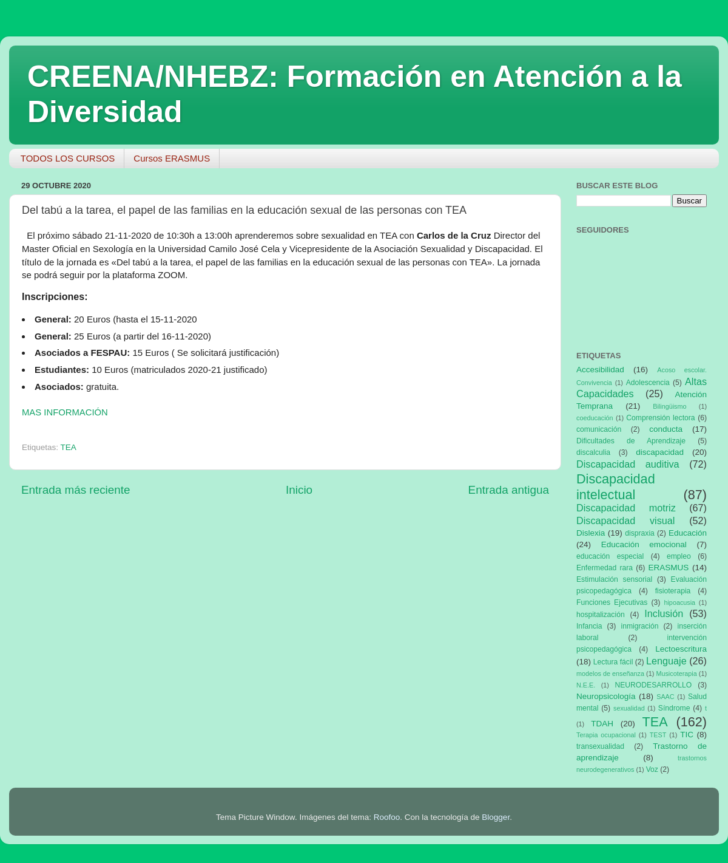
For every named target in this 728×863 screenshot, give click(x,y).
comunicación (598, 429)
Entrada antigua (508, 489)
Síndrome (674, 708)
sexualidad (629, 708)
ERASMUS (669, 567)
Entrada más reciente (75, 489)
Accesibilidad (600, 369)
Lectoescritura (681, 648)
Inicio (299, 489)
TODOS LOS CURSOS (68, 158)
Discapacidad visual (625, 520)
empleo (679, 556)
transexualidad (600, 746)
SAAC (665, 696)
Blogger (496, 817)
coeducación (594, 417)
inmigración (639, 626)
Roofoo (387, 817)
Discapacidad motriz (626, 507)
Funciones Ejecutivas (611, 602)
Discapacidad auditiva (627, 464)
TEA (68, 447)
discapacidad (660, 452)
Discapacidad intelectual (615, 486)
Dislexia (590, 532)
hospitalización (600, 614)
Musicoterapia (676, 673)
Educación (688, 532)
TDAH (602, 723)
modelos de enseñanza (610, 673)
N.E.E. (585, 685)
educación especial (610, 556)
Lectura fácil (613, 662)
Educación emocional (644, 544)
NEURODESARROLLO (653, 685)
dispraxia (640, 533)
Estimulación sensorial (614, 579)
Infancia (589, 626)
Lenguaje (666, 660)
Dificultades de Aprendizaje (631, 441)
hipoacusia (679, 602)
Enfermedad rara (604, 568)
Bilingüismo (669, 406)
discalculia (593, 452)
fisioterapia (673, 591)
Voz (652, 769)
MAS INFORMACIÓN (65, 412)
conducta (665, 429)
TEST (658, 734)
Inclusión (663, 613)
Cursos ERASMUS (171, 158)
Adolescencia (648, 382)
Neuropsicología (606, 696)
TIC (686, 734)
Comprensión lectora (660, 418)
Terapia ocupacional (606, 734)
